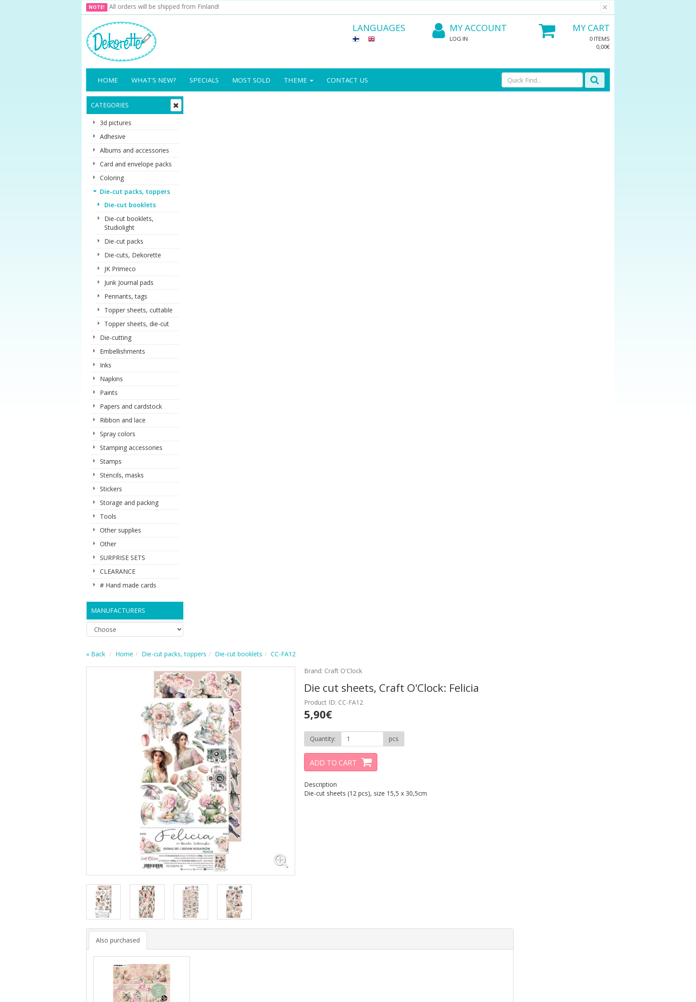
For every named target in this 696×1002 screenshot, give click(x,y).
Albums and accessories (134, 150)
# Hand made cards (128, 585)
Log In (459, 39)
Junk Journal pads (129, 282)
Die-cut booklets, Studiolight (129, 223)
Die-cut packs (123, 241)
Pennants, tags (125, 296)
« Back (202, 103)
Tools (108, 516)
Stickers (111, 489)
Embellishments (122, 351)
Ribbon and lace (123, 420)
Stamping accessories (131, 447)
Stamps (111, 461)
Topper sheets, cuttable (138, 310)
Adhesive (113, 136)
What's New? (153, 79)
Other (108, 544)
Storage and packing (129, 502)
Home (108, 79)
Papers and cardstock (131, 406)
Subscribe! (243, 770)
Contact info (105, 839)
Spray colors (117, 434)
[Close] (605, 7)
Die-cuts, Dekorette (132, 255)
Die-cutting (115, 337)
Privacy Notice (188, 825)
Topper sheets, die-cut (136, 324)
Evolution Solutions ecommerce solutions (554, 988)
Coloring (112, 178)
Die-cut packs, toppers (135, 191)
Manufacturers (118, 610)
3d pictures (115, 122)
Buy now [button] (242, 537)
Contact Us (347, 79)
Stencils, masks (122, 475)
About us (100, 825)
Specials (204, 79)
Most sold (251, 79)
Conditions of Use (193, 852)
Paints (109, 392)
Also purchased (224, 383)
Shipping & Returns (194, 839)
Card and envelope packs (136, 164)
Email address (246, 734)
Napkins (111, 379)
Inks (105, 365)
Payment (180, 865)
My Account (469, 28)
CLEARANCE (117, 571)
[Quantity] (462, 188)
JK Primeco (120, 268)
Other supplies (120, 530)
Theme (298, 79)
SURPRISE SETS (122, 557)
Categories (110, 105)
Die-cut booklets (130, 205)
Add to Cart (435, 212)
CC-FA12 (389, 103)
